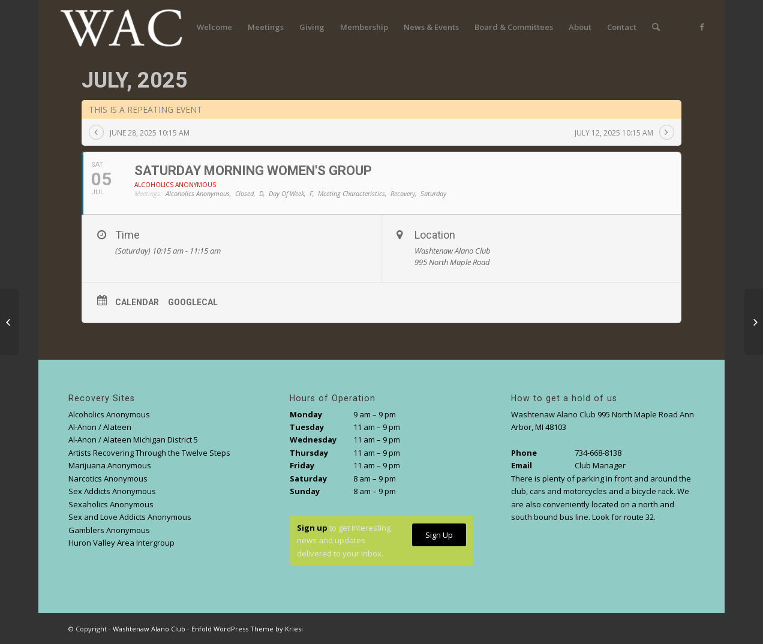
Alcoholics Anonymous (109, 414)
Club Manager (600, 465)
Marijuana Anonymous (109, 465)
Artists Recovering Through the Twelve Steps (149, 452)
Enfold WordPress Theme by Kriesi (247, 628)
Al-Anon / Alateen (99, 427)
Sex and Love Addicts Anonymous (129, 516)
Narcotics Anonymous (108, 478)
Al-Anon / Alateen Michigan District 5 (133, 439)
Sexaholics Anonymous (111, 504)
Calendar (137, 302)
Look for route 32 (623, 516)
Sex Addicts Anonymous (112, 491)
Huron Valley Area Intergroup (121, 542)
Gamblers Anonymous (109, 530)
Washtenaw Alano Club (149, 628)
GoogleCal (193, 302)
